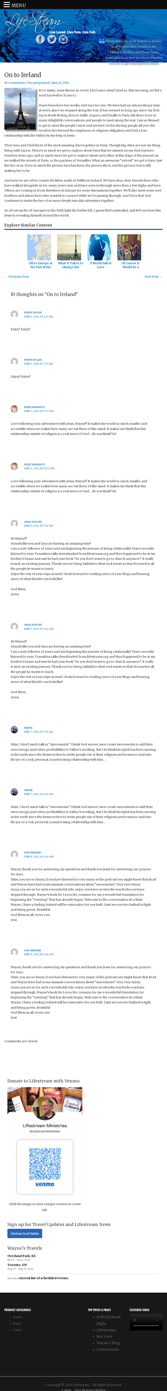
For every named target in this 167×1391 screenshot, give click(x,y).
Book (17, 1323)
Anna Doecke (33, 521)
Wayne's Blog (108, 1343)
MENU (18, 5)
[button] (7, 5)
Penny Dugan (33, 312)
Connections (108, 1349)
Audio (17, 1317)
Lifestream (106, 1330)
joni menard (32, 852)
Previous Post (17, 277)
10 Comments (14, 83)
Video (17, 1330)
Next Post (153, 277)
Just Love (104, 1336)
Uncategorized (38, 83)
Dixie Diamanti (34, 407)
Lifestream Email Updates (25, 1233)
